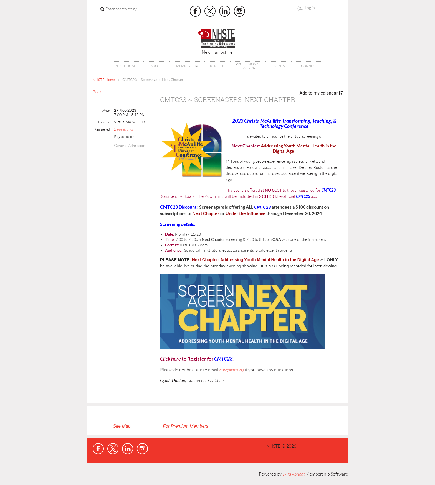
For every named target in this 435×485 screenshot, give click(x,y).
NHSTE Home (104, 80)
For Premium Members (185, 426)
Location (104, 122)
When (106, 110)
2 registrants (123, 129)
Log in (310, 8)
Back (97, 92)
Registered (102, 129)
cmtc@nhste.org (231, 370)
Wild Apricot (293, 474)
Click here (170, 359)
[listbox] (322, 93)
